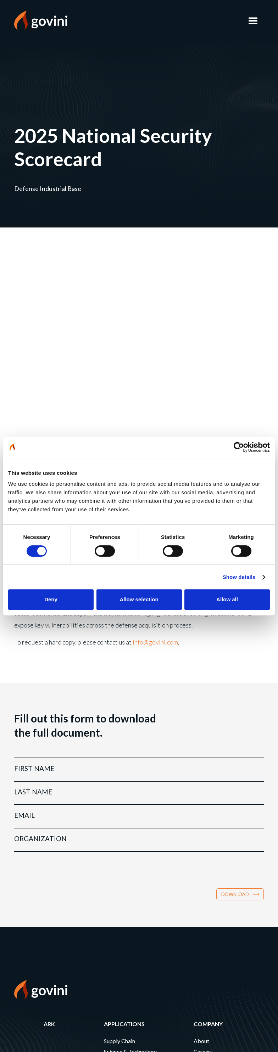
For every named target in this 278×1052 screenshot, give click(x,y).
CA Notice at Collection (40, 958)
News (201, 788)
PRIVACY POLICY (36, 925)
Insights (203, 798)
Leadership (207, 777)
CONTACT (28, 885)
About (201, 756)
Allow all (227, 599)
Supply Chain (119, 756)
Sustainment (119, 788)
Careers (203, 767)
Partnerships (209, 820)
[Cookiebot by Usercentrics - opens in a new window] (239, 447)
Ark (49, 739)
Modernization (122, 809)
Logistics (115, 798)
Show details (239, 577)
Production (117, 777)
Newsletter (33, 905)
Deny (50, 599)
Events (202, 809)
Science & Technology (130, 767)
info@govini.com (155, 357)
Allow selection (138, 599)
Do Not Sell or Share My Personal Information (64, 965)
